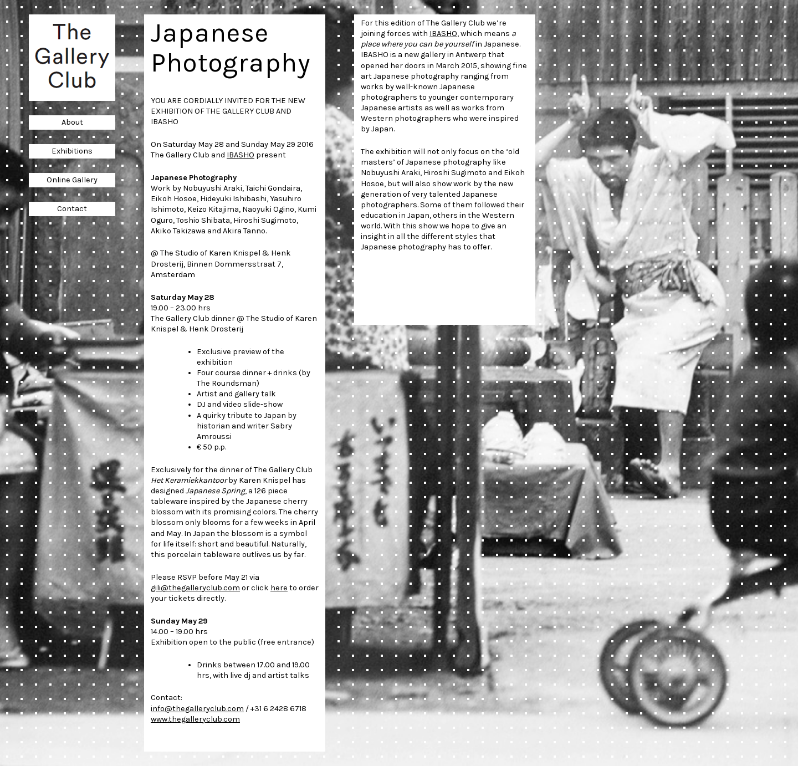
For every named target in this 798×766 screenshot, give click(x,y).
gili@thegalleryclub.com (195, 588)
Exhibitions (72, 151)
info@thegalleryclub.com (197, 708)
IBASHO (240, 155)
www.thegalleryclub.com (195, 719)
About (72, 122)
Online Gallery (72, 180)
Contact (72, 208)
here (279, 588)
